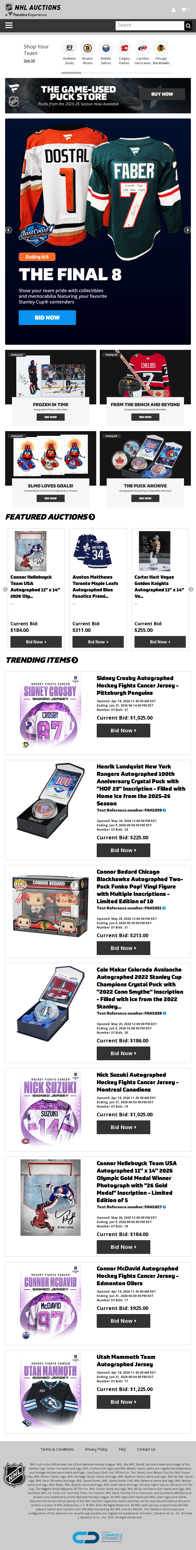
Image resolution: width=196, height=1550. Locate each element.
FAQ (122, 1449)
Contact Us (146, 1449)
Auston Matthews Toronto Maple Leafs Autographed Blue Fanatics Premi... (95, 586)
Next (187, 230)
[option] (36, 589)
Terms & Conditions (57, 1449)
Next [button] (190, 589)
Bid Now (34, 642)
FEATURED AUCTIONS (50, 517)
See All (29, 61)
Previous (9, 230)
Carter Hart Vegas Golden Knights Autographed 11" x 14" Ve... (159, 586)
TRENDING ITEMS (41, 660)
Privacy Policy (96, 1449)
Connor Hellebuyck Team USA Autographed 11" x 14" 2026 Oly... (35, 586)
